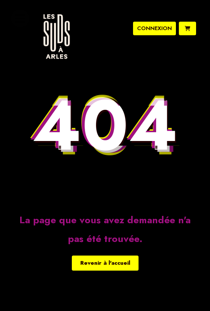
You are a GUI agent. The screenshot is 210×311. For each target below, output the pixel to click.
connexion (154, 28)
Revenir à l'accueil (105, 263)
